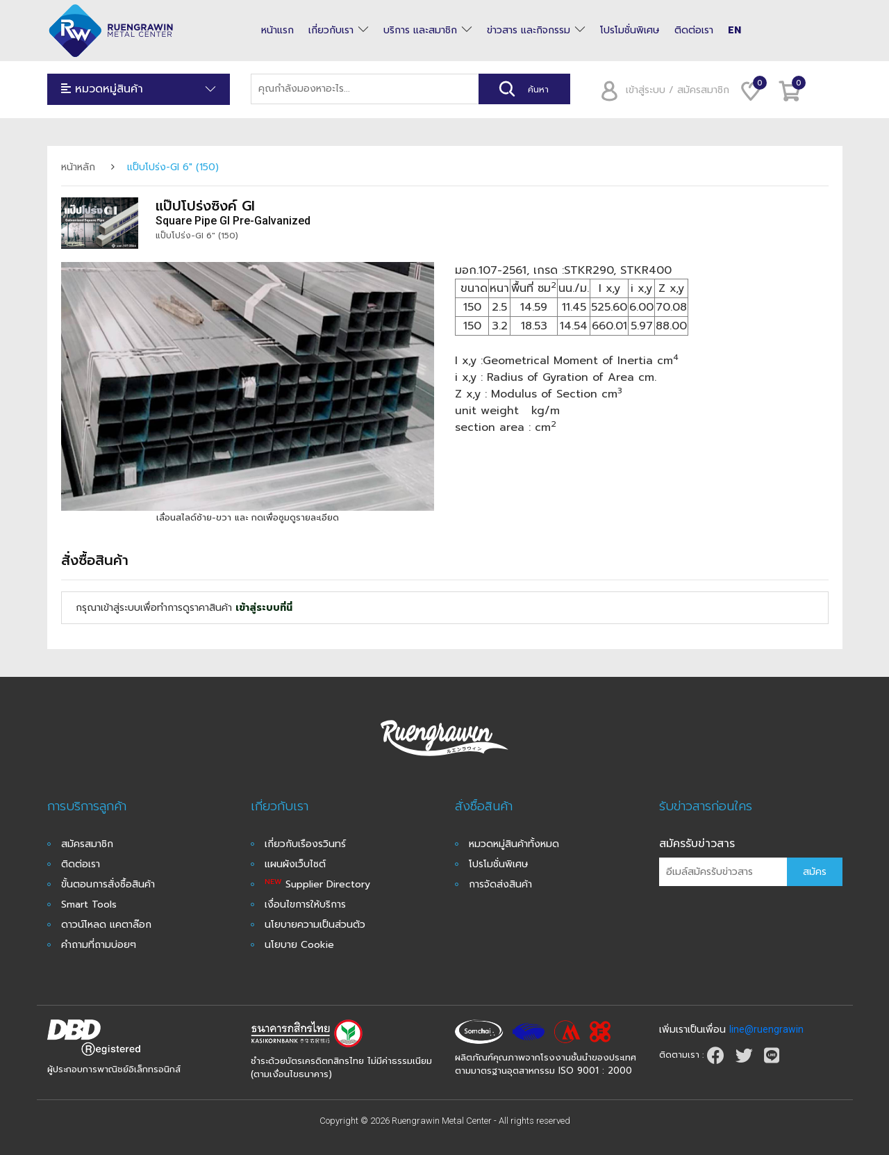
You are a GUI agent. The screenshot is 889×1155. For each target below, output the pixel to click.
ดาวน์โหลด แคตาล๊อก (106, 924)
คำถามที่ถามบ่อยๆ (98, 944)
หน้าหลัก (78, 167)
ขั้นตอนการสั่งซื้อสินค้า (108, 884)
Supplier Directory (317, 884)
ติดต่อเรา (693, 30)
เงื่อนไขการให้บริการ (305, 904)
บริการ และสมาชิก (420, 30)
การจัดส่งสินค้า (500, 884)
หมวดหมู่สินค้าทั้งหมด (514, 844)
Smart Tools (89, 904)
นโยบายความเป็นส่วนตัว (315, 924)
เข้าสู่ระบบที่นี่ (263, 607)
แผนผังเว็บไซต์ (295, 864)
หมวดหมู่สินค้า (139, 89)
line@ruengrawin (766, 1029)
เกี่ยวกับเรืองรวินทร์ (305, 844)
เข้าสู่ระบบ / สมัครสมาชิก (660, 90)
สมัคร (814, 872)
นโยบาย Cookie (299, 944)
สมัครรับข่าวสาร (697, 843)
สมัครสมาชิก (87, 844)
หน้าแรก (277, 30)
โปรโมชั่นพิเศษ (630, 30)
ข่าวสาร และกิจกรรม (528, 30)
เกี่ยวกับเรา (331, 30)
